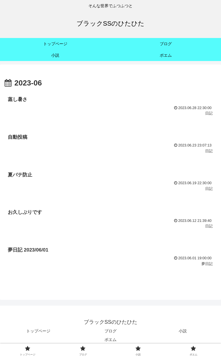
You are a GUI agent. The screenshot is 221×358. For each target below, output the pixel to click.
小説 (183, 331)
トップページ (38, 331)
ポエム (110, 339)
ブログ (110, 331)
